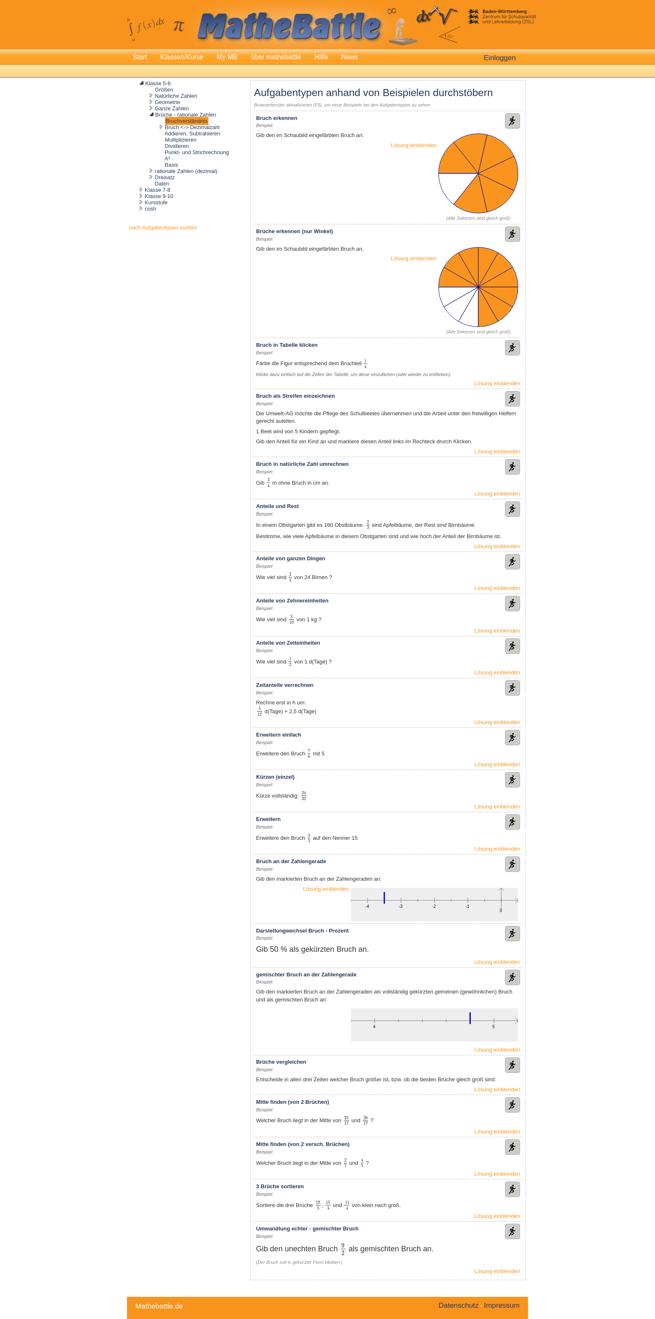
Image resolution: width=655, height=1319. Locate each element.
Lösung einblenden (414, 145)
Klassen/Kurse (181, 57)
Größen (164, 89)
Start (140, 57)
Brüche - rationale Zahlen (185, 115)
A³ (167, 158)
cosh (150, 209)
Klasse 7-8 (157, 190)
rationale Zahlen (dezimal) (186, 171)
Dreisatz (165, 177)
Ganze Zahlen (172, 108)
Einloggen (500, 57)
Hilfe (321, 57)
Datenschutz (459, 1305)
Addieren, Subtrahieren (192, 133)
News (349, 57)
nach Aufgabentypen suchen (163, 227)
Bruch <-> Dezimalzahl (192, 127)
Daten (162, 183)
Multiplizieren (181, 140)
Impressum (502, 1305)
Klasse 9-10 (159, 196)
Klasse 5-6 (158, 83)
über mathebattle (276, 57)
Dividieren (177, 146)
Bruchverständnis (187, 121)
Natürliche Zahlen (176, 96)
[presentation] (365, 363)
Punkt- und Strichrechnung (197, 152)
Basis (171, 165)
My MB (227, 57)
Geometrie (167, 102)
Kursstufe (156, 202)
